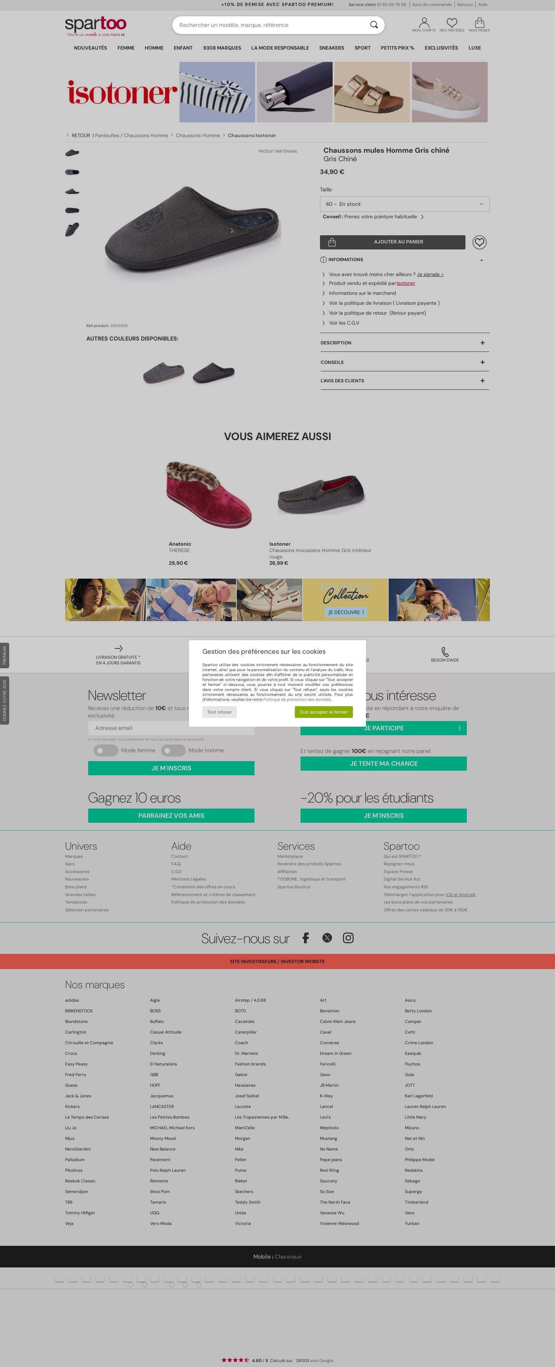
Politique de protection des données (297, 699)
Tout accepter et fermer (323, 712)
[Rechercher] (374, 25)
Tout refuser (219, 712)
